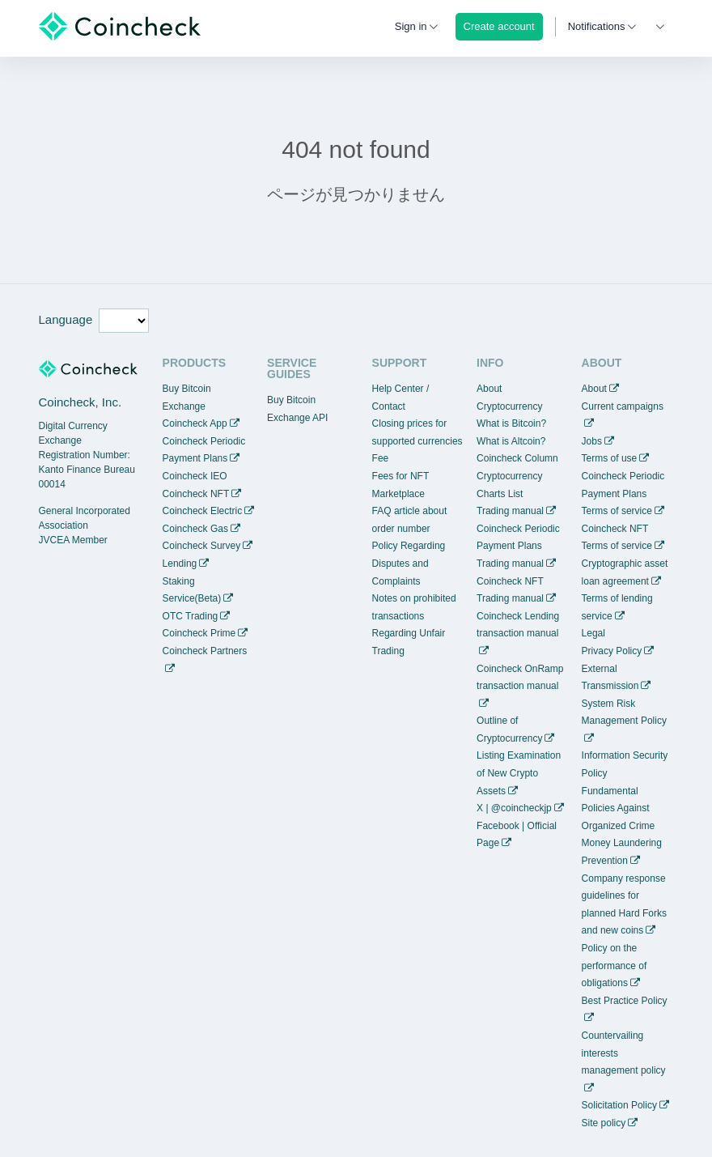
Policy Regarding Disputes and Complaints (409, 563)
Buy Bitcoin (187, 388)
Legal (593, 633)
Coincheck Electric (203, 511)
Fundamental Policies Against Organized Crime (618, 808)
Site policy (604, 1123)
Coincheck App (195, 423)
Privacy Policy (612, 651)
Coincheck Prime (199, 633)
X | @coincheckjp (514, 808)
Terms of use (610, 458)
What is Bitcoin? (511, 423)
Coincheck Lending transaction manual (518, 625)
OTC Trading (190, 616)
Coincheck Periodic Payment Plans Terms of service (623, 493)
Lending (180, 563)
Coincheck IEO (195, 476)
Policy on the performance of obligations (614, 965)
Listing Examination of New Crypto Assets (519, 773)
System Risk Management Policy (624, 712)
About (594, 388)
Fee (380, 458)
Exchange (184, 406)
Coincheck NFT (196, 494)
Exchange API (297, 417)
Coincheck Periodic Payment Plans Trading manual (518, 546)
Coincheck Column (517, 458)
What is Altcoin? (511, 441)
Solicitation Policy (619, 1105)
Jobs (592, 441)
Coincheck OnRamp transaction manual (520, 677)
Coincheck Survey (202, 545)
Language (66, 319)
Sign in (411, 26)
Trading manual (510, 511)
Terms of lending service (617, 607)
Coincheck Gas (195, 528)
